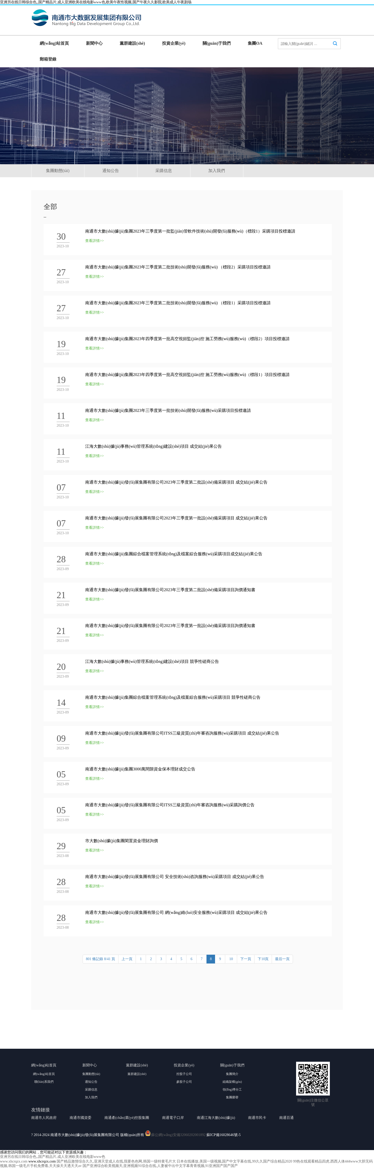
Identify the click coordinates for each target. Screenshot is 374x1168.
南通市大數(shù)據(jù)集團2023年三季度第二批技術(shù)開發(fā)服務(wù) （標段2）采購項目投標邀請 (178, 267)
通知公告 (110, 170)
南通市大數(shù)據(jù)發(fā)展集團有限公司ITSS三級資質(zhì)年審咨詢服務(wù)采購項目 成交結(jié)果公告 (182, 733)
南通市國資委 (80, 1118)
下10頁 (263, 959)
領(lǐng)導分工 (232, 1089)
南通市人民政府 (44, 1118)
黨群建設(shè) (132, 43)
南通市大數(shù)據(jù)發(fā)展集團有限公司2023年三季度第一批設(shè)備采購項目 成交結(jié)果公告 (176, 518)
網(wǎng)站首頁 (54, 43)
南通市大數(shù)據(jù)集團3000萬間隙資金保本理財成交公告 (140, 769)
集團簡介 (232, 1074)
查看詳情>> (94, 241)
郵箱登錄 (48, 59)
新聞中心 (94, 43)
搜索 (335, 48)
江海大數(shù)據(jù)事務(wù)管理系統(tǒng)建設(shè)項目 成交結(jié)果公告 (153, 446)
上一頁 (127, 959)
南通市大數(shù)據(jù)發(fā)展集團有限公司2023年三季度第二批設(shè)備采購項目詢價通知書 (170, 590)
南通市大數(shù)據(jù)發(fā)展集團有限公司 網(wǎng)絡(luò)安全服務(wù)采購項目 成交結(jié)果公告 (176, 912)
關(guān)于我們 (217, 43)
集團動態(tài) (58, 170)
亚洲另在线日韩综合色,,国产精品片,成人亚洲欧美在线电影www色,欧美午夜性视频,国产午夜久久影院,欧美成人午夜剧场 (95, 2)
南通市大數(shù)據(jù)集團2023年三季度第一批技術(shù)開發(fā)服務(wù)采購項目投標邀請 (168, 410)
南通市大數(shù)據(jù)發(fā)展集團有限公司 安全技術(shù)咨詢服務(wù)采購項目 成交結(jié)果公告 (174, 876)
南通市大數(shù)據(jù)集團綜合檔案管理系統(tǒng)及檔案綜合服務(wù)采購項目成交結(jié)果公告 (173, 554)
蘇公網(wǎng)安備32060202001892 (178, 1135)
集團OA (255, 43)
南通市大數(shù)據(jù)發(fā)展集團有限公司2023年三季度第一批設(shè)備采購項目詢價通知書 (170, 625)
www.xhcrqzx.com (14, 1161)
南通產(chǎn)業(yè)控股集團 (126, 1118)
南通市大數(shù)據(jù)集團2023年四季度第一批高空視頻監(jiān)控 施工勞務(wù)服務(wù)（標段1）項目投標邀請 (187, 374)
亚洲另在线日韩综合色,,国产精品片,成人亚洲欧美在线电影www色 (52, 1157)
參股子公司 (184, 1082)
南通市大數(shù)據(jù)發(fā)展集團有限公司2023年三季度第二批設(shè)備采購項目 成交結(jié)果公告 (176, 482)
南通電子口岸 (173, 1118)
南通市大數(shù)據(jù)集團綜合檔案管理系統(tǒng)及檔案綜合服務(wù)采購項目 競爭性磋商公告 (173, 697)
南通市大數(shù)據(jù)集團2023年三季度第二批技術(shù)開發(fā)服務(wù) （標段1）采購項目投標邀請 (178, 303)
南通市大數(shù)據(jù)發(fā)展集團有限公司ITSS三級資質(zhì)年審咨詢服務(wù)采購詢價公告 (170, 805)
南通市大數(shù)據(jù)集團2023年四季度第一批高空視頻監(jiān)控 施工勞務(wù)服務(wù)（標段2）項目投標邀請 (187, 338)
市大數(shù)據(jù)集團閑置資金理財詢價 (121, 841)
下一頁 (245, 959)
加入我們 (216, 170)
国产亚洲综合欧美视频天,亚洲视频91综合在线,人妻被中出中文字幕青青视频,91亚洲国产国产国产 (160, 1166)
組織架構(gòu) (232, 1082)
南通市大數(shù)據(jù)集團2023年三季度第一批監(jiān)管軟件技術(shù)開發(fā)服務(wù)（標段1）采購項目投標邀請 (190, 231)
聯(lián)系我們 (44, 1082)
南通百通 (286, 1118)
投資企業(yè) (173, 43)
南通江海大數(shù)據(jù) (216, 1118)
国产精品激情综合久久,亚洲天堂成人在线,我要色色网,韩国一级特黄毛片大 (116, 1161)
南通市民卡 (257, 1118)
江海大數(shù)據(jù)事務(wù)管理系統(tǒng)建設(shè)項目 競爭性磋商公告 (152, 661)
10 (231, 959)
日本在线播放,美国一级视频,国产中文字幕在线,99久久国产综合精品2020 (234, 1161)
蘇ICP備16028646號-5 (223, 1135)
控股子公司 (184, 1074)
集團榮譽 (232, 1097)
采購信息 (163, 170)
